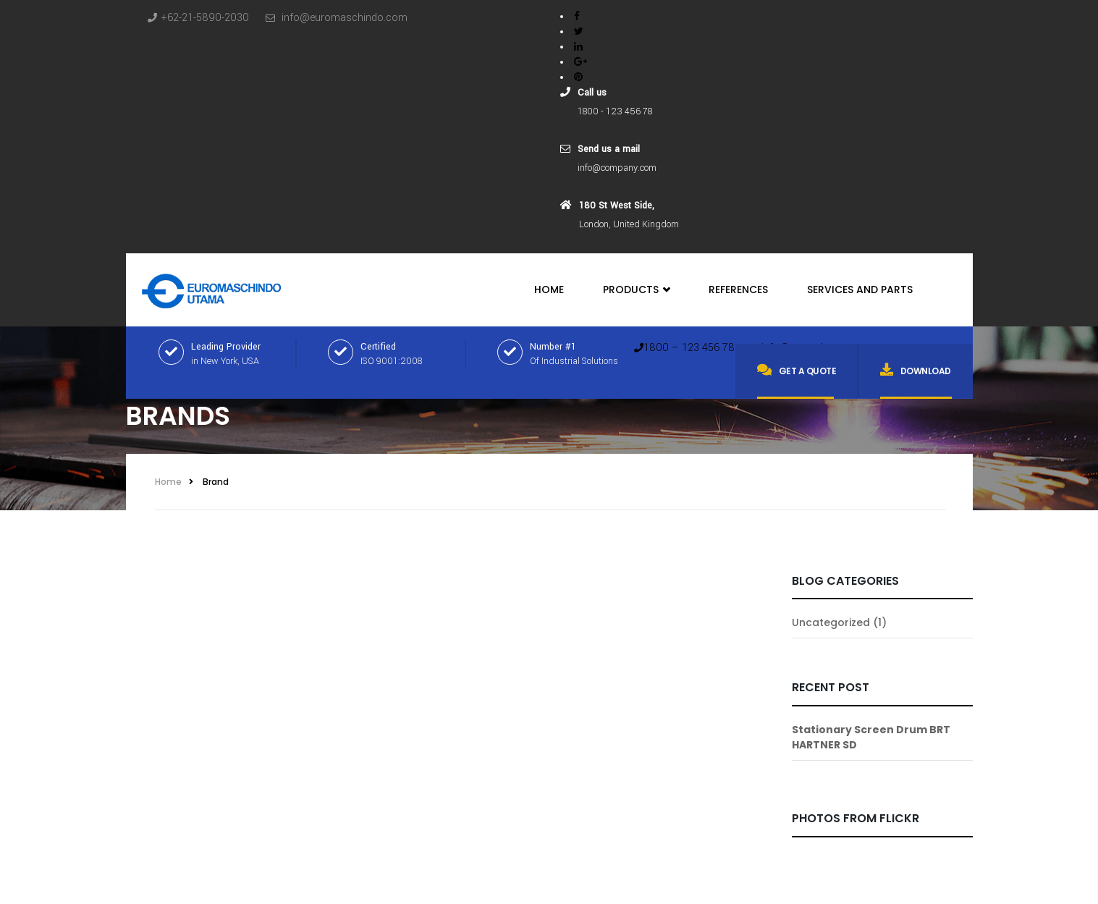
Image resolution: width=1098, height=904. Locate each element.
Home (549, 289)
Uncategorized (831, 622)
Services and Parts (860, 289)
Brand (216, 482)
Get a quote (796, 370)
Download (915, 370)
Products (636, 289)
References (738, 289)
